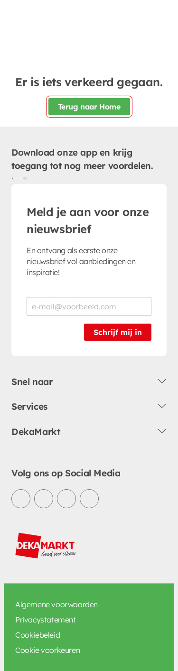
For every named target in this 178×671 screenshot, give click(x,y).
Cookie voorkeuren (47, 650)
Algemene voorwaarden (56, 604)
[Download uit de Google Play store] (15, 178)
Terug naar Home (89, 106)
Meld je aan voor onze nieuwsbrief (88, 220)
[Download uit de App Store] (23, 178)
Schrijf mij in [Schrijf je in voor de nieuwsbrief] (118, 332)
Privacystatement (45, 619)
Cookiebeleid (37, 635)
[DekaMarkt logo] (46, 546)
